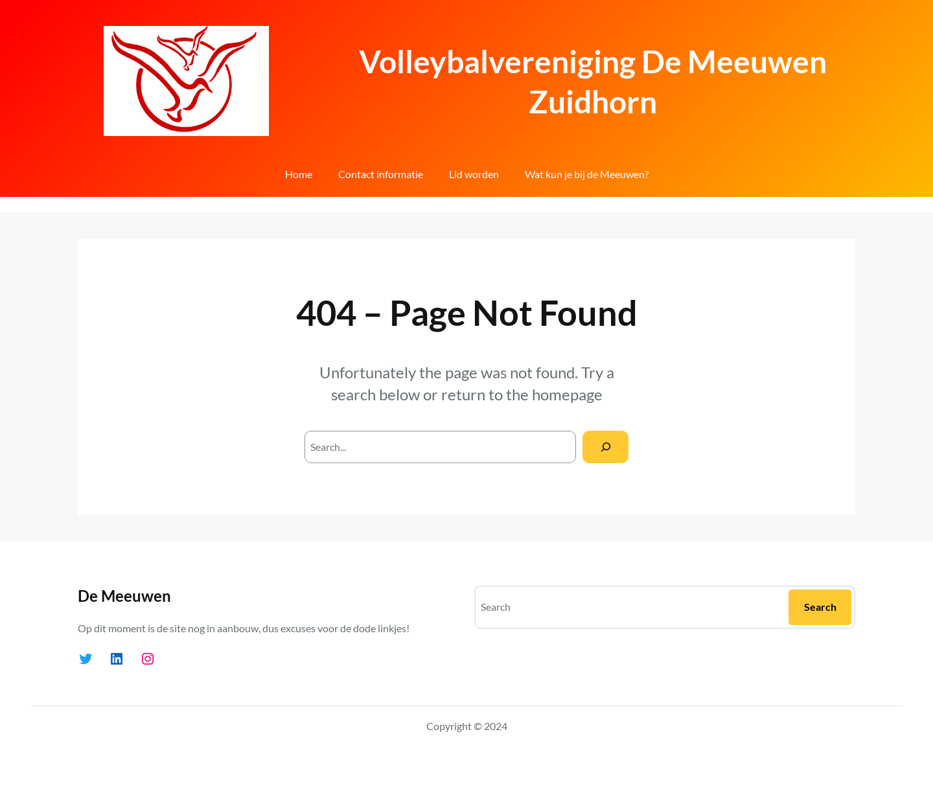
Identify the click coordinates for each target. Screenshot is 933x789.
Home (298, 174)
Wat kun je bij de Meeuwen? (587, 174)
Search (820, 606)
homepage (567, 394)
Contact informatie (380, 174)
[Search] (605, 447)
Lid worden (474, 174)
